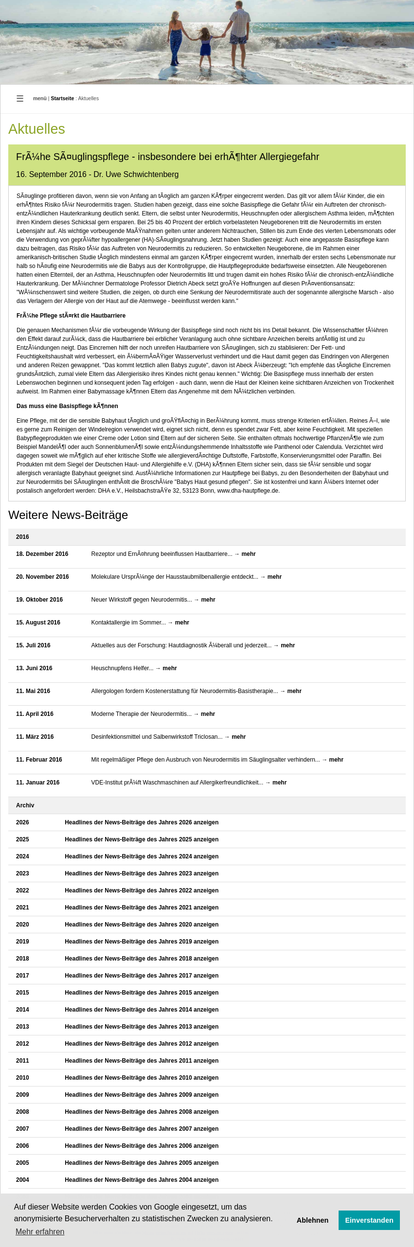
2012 (22, 1043)
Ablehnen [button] (313, 1220)
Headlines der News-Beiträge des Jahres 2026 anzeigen (141, 822)
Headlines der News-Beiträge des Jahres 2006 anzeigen (141, 1145)
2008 (22, 1111)
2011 (22, 1060)
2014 (22, 1009)
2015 (22, 992)
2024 (22, 856)
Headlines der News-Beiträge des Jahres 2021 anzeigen (141, 907)
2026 (22, 822)
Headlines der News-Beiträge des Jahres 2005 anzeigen (141, 1162)
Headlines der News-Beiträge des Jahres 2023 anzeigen (141, 873)
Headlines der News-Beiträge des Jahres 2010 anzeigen (141, 1077)
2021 (22, 907)
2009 (22, 1094)
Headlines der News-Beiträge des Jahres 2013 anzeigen (141, 1026)
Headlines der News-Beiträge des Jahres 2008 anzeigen (141, 1111)
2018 (22, 958)
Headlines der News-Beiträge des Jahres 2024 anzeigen (141, 856)
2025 (22, 839)
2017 (22, 975)
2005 (22, 1162)
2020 (22, 924)
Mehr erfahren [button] (40, 1232)
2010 (22, 1077)
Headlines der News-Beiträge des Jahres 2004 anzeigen (141, 1179)
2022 (22, 890)
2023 (22, 873)
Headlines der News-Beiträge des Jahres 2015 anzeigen (141, 992)
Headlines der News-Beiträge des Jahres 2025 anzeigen (141, 839)
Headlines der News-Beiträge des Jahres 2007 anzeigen (141, 1128)
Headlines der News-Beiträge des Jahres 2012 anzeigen (141, 1043)
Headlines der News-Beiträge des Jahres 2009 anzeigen (141, 1094)
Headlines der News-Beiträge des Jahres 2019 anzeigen (141, 941)
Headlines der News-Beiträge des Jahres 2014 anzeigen (141, 1009)
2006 (22, 1145)
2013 (22, 1026)
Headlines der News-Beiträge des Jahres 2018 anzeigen (141, 958)
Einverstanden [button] (369, 1220)
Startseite (62, 98)
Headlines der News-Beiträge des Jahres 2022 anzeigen (141, 890)
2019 (22, 941)
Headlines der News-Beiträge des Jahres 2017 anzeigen (141, 975)
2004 (22, 1179)
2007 (22, 1128)
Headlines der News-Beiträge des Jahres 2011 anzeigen (141, 1060)
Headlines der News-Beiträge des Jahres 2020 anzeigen (141, 924)
